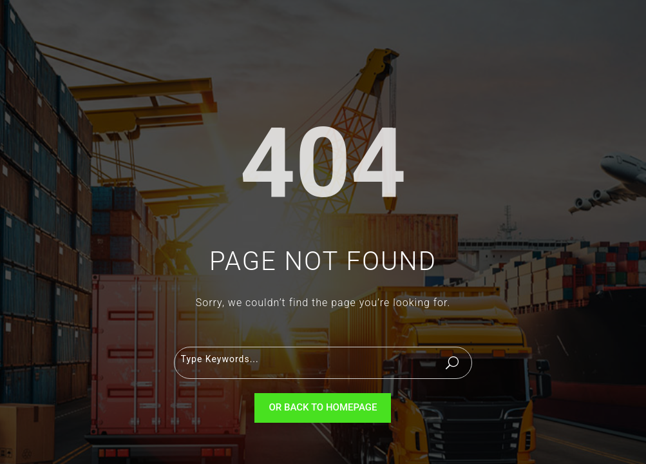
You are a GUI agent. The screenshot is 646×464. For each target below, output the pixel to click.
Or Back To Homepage (323, 407)
